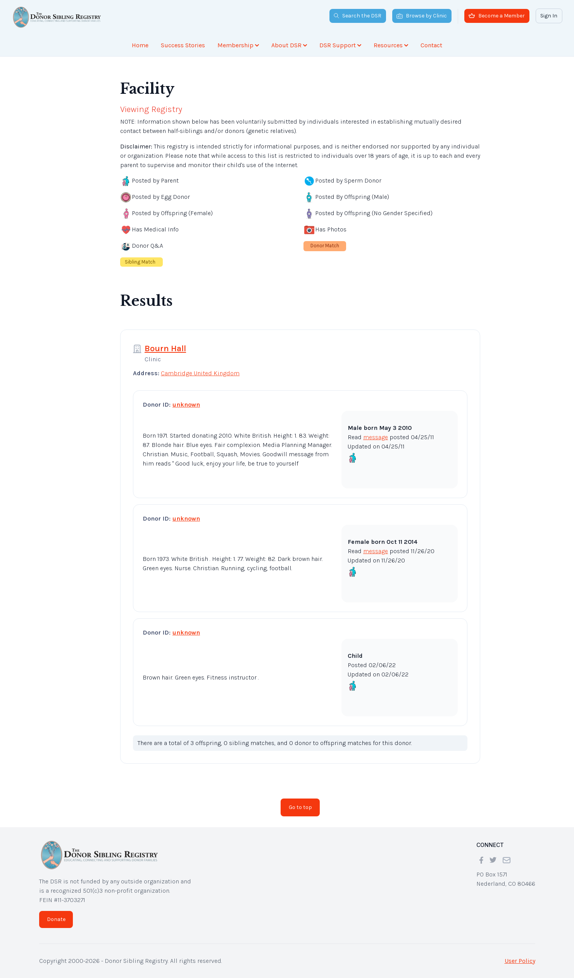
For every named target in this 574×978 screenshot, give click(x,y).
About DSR (289, 45)
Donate (56, 919)
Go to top (300, 807)
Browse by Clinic (421, 15)
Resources (391, 45)
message (375, 437)
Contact (431, 45)
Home (140, 45)
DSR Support (340, 45)
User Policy (520, 960)
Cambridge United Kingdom (200, 373)
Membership (238, 45)
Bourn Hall (165, 348)
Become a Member (497, 15)
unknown (186, 404)
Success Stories (183, 45)
